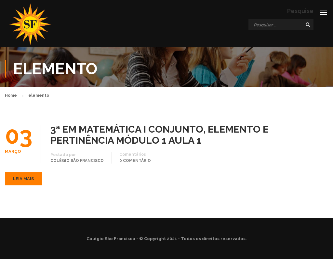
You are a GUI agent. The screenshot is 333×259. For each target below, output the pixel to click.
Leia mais (23, 178)
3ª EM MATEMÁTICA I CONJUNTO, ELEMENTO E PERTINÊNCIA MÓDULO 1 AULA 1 (159, 135)
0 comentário (135, 160)
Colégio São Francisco (77, 160)
